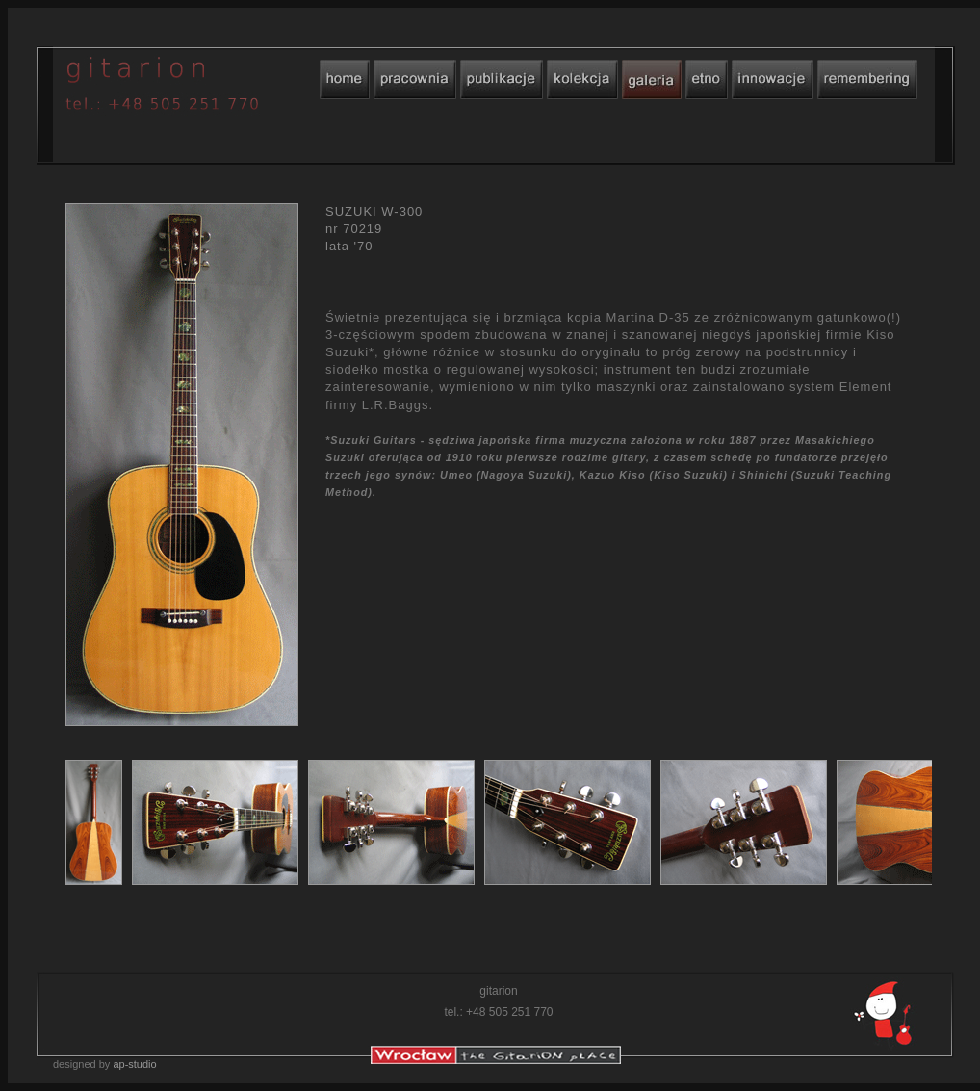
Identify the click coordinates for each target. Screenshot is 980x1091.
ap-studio (134, 1064)
